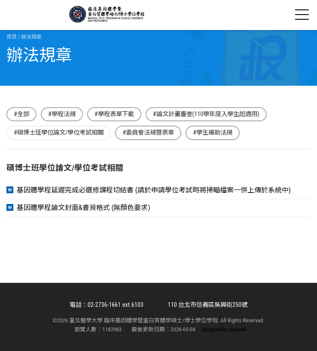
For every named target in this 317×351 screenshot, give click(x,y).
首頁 (11, 37)
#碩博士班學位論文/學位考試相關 (59, 132)
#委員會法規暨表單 (148, 132)
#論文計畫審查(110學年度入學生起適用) (206, 114)
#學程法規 (62, 114)
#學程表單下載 (114, 114)
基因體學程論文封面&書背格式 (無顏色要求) (83, 208)
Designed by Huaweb (224, 329)
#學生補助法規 (212, 132)
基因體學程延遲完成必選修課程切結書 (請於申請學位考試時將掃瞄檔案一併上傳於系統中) (154, 190)
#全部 (21, 114)
